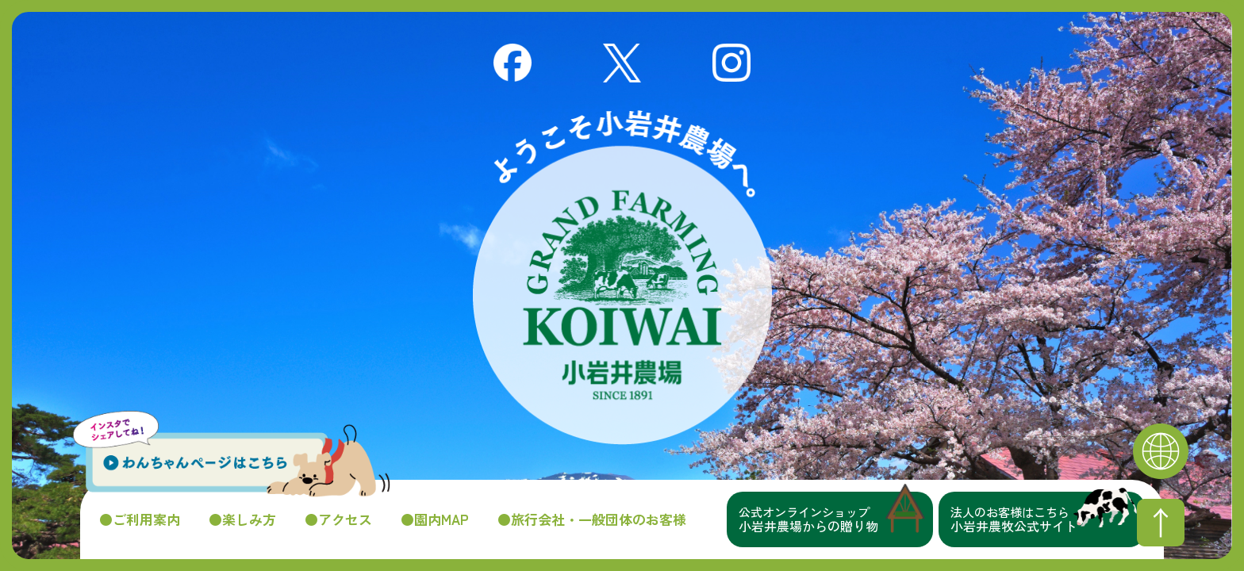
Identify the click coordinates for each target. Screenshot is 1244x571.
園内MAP (441, 519)
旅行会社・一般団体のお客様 (598, 519)
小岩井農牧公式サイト (1047, 519)
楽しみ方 (249, 519)
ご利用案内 (146, 519)
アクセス (345, 519)
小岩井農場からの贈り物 (836, 519)
